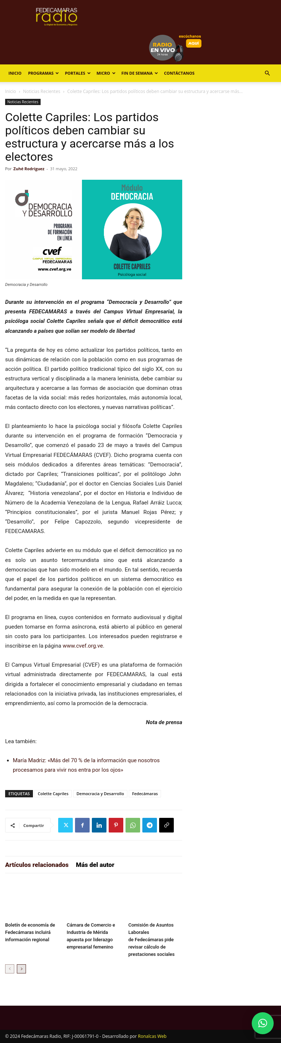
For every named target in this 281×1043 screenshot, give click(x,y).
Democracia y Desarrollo (100, 793)
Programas (43, 73)
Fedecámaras (145, 793)
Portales (77, 73)
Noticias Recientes (41, 91)
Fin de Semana (139, 73)
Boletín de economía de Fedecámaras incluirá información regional (30, 932)
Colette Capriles (53, 793)
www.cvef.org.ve (83, 645)
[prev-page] (9, 968)
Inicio (15, 73)
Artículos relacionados (37, 864)
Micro (106, 73)
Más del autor (95, 864)
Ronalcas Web (152, 1036)
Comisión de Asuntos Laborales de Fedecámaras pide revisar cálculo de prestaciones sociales (151, 939)
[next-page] (21, 968)
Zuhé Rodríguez (29, 168)
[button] (267, 73)
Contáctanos (179, 73)
